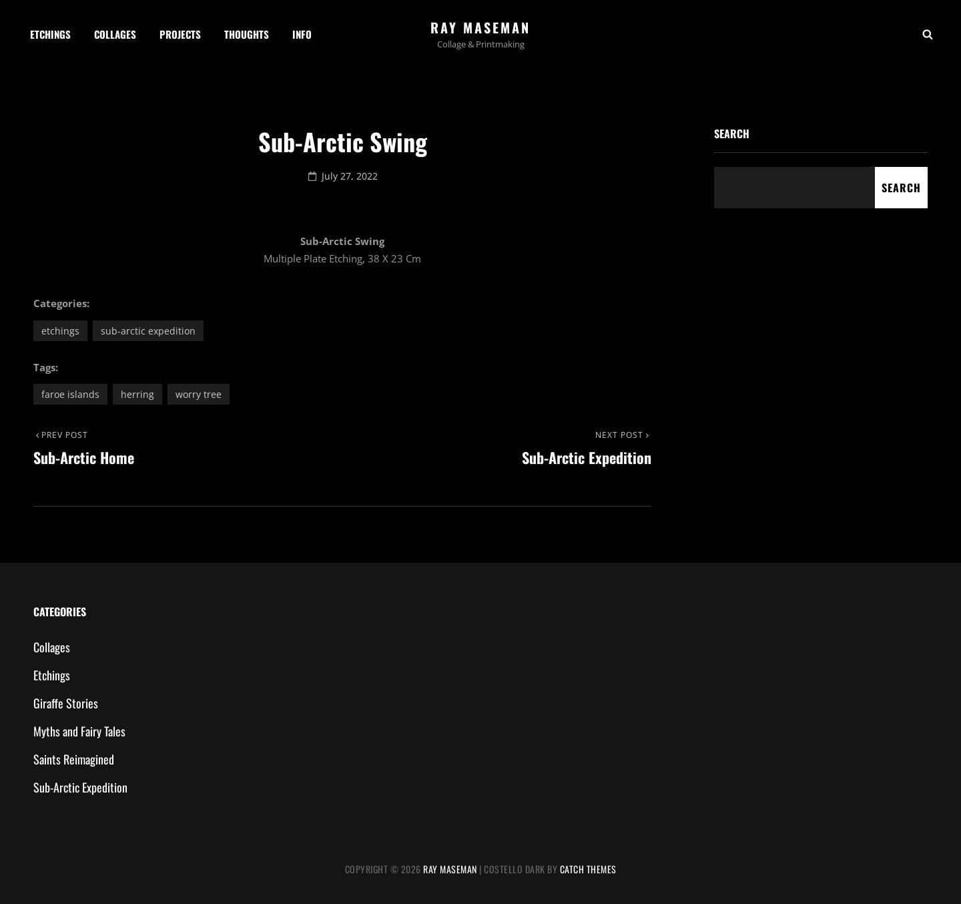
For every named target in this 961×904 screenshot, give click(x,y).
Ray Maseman (480, 27)
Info (302, 34)
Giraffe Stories (65, 703)
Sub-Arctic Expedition (148, 330)
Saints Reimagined (73, 759)
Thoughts (246, 34)
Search (731, 134)
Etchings (50, 34)
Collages (115, 34)
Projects (180, 34)
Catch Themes (588, 869)
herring (137, 394)
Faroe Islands (70, 394)
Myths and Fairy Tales (79, 731)
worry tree (199, 394)
